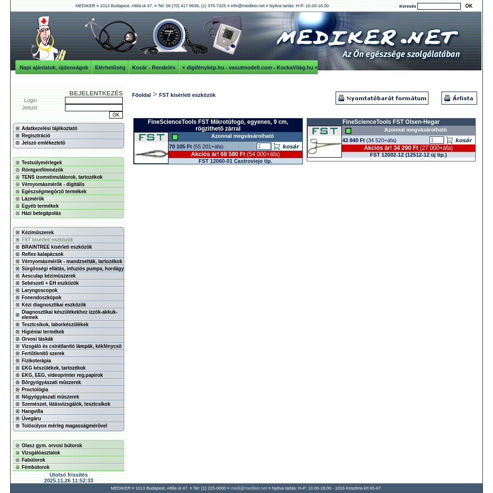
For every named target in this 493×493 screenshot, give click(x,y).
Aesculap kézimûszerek (49, 276)
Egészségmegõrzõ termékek (54, 191)
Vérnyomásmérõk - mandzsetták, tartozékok (72, 261)
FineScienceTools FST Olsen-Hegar (391, 122)
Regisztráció (36, 135)
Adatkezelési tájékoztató (50, 128)
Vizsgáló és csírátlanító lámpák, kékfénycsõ (72, 346)
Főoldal (141, 95)
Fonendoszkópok (41, 297)
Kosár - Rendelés (153, 67)
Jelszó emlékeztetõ (43, 143)
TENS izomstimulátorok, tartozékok (62, 177)
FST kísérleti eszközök (47, 239)
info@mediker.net (247, 5)
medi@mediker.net (249, 488)
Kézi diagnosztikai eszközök (54, 304)
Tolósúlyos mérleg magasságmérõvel (64, 425)
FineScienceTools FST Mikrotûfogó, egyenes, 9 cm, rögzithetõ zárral (218, 125)
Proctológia (35, 389)
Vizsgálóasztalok (41, 452)
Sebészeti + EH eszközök (50, 283)
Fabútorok (33, 460)
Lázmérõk (33, 198)
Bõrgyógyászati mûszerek (51, 382)
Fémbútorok (36, 467)
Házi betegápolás (41, 213)
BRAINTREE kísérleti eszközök (57, 247)
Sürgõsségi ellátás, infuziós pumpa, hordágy (73, 268)
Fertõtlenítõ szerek (43, 353)
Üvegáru (31, 418)
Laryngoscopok (39, 290)
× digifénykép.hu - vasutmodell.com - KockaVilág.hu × (250, 67)
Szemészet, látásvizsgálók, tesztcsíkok (66, 404)
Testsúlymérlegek (42, 162)
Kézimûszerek (38, 232)
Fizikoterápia (36, 360)
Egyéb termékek (40, 206)
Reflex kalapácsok (43, 254)
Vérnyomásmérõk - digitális (53, 184)
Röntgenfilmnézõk (43, 170)
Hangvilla (32, 411)
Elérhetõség (110, 67)
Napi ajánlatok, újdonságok (54, 67)
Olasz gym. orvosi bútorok (52, 445)
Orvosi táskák (37, 339)
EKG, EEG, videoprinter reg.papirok (62, 375)
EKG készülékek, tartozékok (54, 368)
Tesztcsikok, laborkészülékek (55, 324)
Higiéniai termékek (43, 331)
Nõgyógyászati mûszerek (50, 397)
